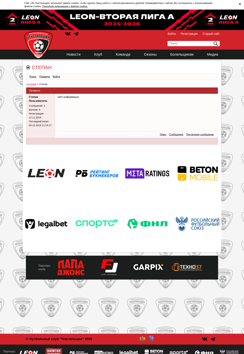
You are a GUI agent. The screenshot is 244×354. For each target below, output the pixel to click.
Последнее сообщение (200, 134)
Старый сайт (211, 33)
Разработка (195, 328)
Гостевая (31, 84)
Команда (123, 54)
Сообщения (176, 134)
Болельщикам (182, 54)
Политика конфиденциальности (43, 329)
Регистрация (189, 33)
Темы (163, 134)
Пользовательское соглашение (78, 329)
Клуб (98, 54)
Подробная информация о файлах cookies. (65, 6)
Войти (172, 33)
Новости (73, 54)
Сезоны (150, 54)
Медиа (212, 54)
